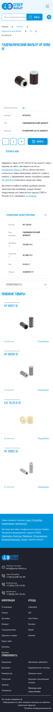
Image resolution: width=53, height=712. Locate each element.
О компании (7, 607)
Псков (24, 539)
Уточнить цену (12, 151)
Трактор (5, 684)
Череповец (7, 536)
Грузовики (6, 667)
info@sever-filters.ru (12, 169)
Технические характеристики (20, 215)
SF (23, 107)
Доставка (6, 618)
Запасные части (35, 673)
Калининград (8, 523)
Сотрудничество (9, 629)
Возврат (5, 624)
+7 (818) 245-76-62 (15, 594)
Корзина (5, 652)
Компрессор (7, 673)
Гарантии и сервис (9, 635)
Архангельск (21, 523)
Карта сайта (7, 641)
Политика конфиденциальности (37, 708)
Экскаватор (6, 690)
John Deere (33, 618)
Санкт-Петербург (34, 520)
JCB (29, 612)
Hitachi (31, 629)
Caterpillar (32, 607)
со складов (31, 195)
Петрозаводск (40, 536)
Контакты (5, 647)
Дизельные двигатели (37, 662)
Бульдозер (6, 662)
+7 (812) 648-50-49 (15, 576)
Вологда (17, 536)
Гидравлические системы (39, 667)
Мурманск (27, 536)
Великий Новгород (11, 539)
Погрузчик (6, 679)
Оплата (5, 612)
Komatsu (31, 624)
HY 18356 (6, 179)
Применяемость (14, 284)
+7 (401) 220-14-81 (15, 585)
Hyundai (31, 635)
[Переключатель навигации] (47, 6)
